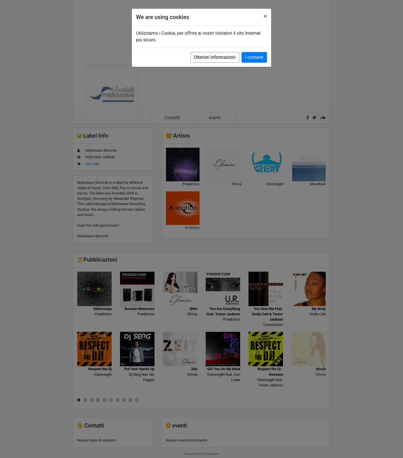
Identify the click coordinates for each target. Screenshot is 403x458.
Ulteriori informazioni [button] (215, 57)
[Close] (265, 16)
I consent (254, 57)
